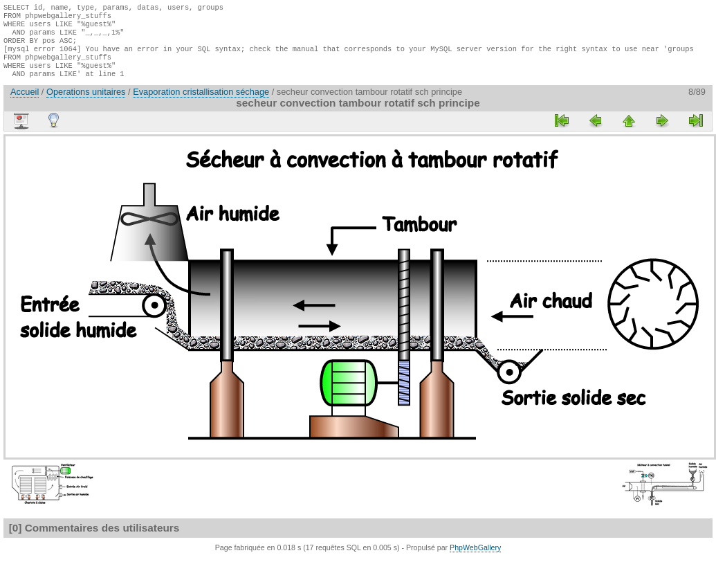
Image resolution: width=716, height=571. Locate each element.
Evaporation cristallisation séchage (201, 104)
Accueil (24, 104)
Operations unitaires (86, 104)
